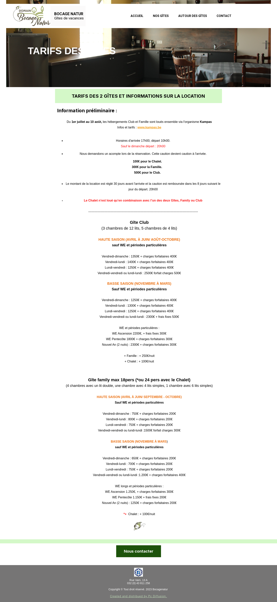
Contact (224, 16)
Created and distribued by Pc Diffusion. (138, 596)
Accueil (137, 16)
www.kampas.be (149, 127)
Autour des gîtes (192, 16)
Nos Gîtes (161, 16)
